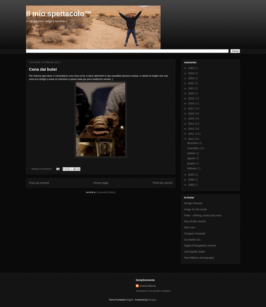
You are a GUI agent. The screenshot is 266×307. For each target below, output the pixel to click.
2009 (191, 179)
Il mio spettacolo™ (59, 14)
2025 (191, 68)
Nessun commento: (42, 168)
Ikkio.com (189, 227)
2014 (191, 123)
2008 (191, 184)
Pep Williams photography (199, 257)
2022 (191, 83)
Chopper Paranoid (194, 233)
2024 (191, 73)
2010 (191, 174)
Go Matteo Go (192, 239)
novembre (193, 148)
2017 (191, 108)
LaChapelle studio (194, 251)
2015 (191, 118)
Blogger (152, 299)
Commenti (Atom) (106, 192)
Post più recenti (39, 182)
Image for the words (195, 209)
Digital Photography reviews (200, 245)
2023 (191, 78)
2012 (191, 133)
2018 (191, 103)
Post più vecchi (162, 182)
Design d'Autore (193, 203)
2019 (191, 98)
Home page (100, 182)
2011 (191, 138)
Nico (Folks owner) (195, 221)
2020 (191, 93)
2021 (191, 88)
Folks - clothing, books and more (202, 215)
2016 (191, 113)
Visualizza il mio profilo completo (153, 290)
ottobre (191, 153)
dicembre (193, 143)
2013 (191, 128)
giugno (191, 163)
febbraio (192, 168)
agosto (191, 158)
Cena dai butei (43, 69)
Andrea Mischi (147, 285)
